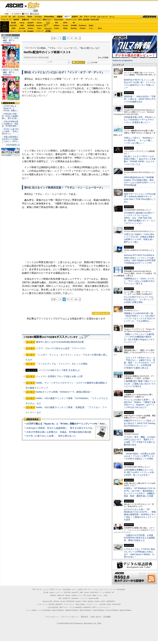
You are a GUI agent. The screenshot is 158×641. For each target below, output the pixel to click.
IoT (14, 17)
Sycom (39, 22)
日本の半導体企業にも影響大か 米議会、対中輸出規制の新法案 (58, 432)
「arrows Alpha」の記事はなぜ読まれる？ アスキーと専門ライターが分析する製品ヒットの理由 (139, 456)
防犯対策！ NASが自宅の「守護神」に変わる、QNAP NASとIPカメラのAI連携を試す (140, 99)
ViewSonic (82, 25)
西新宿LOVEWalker (71, 610)
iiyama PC (75, 592)
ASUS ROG (30, 25)
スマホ (93, 17)
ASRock (56, 25)
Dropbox (56, 28)
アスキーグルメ (36, 20)
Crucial (65, 25)
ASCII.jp (14, 5)
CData (65, 28)
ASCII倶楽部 (150, 16)
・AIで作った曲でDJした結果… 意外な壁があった (10, 131)
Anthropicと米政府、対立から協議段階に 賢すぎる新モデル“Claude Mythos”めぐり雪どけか (73, 428)
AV (81, 17)
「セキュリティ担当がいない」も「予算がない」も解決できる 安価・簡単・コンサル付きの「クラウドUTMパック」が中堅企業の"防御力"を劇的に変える (139, 362)
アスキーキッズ (6, 20)
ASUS (65, 22)
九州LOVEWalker (98, 610)
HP (74, 22)
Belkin (91, 25)
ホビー (67, 17)
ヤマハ (91, 28)
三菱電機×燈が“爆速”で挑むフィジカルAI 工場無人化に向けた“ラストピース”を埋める (140, 383)
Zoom (100, 28)
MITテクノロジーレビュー (101, 607)
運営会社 (84, 617)
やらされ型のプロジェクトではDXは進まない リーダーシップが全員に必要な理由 (139, 299)
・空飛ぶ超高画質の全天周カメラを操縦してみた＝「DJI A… (10, 139)
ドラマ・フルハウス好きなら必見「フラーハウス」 (61, 348)
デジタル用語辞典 (76, 607)
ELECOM (13, 25)
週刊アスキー (47, 20)
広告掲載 (106, 617)
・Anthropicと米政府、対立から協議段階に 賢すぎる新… (10, 116)
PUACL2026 (94, 20)
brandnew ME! (48, 31)
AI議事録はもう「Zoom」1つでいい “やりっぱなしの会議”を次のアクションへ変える (139, 281)
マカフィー (13, 31)
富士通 (13, 22)
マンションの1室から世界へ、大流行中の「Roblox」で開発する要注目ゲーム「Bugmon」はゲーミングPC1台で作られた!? (139, 403)
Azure (39, 28)
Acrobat (22, 28)
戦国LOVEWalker (125, 610)
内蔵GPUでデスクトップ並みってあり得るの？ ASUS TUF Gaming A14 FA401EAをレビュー (139, 423)
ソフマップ (39, 31)
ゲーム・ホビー (34, 5)
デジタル (38, 17)
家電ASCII (25, 20)
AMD (22, 25)
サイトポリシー (52, 617)
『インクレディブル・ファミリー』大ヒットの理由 (61, 363)
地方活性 (86, 20)
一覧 (68, 62)
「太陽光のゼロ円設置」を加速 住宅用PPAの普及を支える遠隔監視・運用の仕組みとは (139, 538)
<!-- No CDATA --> (66, 123)
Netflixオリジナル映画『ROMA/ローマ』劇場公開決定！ (64, 392)
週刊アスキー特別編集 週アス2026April (10, 72)
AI (10, 17)
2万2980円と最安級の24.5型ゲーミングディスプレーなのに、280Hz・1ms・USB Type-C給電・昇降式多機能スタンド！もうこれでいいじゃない (139, 218)
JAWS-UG (60, 595)
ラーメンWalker (31, 610)
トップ (4, 17)
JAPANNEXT (30, 31)
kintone (30, 28)
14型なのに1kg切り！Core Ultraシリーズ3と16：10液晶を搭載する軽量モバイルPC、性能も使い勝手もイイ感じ (139, 238)
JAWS (13, 28)
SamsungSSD (46, 25)
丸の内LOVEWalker (111, 610)
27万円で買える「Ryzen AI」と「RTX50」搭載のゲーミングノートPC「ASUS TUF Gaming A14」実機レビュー (83, 423)
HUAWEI (74, 25)
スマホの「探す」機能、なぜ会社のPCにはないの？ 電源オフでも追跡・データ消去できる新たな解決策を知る (139, 441)
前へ (55, 38)
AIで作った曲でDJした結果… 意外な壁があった (51, 436)
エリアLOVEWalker (44, 610)
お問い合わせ (95, 617)
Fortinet (82, 28)
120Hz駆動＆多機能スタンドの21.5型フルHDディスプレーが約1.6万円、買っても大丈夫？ (139, 472)
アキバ (86, 17)
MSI (56, 22)
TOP (33, 589)
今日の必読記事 (53, 607)
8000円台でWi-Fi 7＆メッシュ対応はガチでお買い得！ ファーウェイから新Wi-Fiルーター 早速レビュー (140, 84)
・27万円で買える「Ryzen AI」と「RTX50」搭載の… (10, 108)
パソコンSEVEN (48, 22)
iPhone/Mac (49, 17)
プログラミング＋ (92, 604)
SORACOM (70, 601)
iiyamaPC (31, 22)
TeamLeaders (58, 20)
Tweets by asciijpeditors (122, 60)
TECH (29, 17)
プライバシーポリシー (70, 617)
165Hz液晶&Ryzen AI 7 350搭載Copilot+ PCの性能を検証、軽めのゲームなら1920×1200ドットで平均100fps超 (139, 181)
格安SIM (16, 20)
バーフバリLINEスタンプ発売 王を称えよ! (59, 370)
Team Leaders (80, 604)
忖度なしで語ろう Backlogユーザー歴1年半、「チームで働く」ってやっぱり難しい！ (139, 140)
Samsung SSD (47, 601)
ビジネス (21, 17)
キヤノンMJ (22, 31)
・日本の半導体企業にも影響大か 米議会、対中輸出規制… (10, 124)
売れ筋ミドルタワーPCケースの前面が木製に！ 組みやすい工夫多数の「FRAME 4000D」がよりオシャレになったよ (140, 160)
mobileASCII (87, 607)
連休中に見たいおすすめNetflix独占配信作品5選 (60, 342)
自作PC (75, 17)
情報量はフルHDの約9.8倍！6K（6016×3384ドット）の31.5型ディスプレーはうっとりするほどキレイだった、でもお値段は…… (139, 317)
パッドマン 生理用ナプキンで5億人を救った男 (59, 376)
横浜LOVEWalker (58, 610)
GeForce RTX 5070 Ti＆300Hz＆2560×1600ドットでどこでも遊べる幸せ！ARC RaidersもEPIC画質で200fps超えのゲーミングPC (140, 259)
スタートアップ (102, 17)
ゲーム (111, 17)
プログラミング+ (71, 20)
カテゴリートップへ (101, 313)
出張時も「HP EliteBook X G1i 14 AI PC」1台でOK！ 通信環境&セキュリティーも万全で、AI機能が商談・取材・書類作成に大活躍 (139, 492)
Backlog (74, 28)
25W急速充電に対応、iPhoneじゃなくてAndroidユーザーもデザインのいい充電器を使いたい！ (140, 120)
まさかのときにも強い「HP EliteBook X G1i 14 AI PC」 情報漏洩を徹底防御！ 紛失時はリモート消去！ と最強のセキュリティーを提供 (140, 514)
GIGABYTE (39, 25)
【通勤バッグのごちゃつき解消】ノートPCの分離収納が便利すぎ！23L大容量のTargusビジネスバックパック (139, 338)
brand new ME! (94, 598)
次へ (77, 38)
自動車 (59, 17)
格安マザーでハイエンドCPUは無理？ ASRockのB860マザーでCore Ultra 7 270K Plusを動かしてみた (140, 198)
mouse (22, 22)
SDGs (80, 20)
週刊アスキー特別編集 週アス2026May (10, 40)
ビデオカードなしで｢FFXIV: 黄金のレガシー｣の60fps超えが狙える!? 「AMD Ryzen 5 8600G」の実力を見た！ (139, 553)
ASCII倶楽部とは (13, 145)
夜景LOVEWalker (85, 610)
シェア (49, 62)
